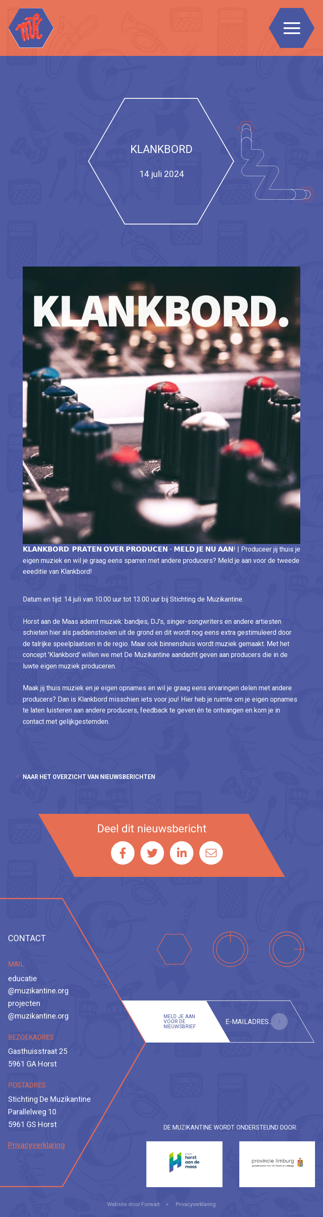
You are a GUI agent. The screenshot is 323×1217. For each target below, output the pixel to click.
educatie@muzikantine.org (38, 984)
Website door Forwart (133, 1204)
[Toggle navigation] (292, 28)
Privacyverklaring (36, 1144)
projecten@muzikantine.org (38, 1009)
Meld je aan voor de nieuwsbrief (180, 1022)
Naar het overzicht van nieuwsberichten (89, 777)
